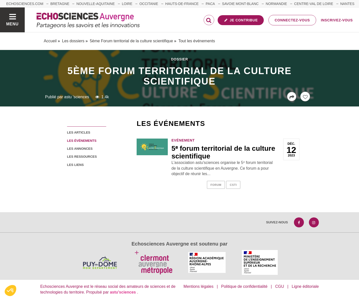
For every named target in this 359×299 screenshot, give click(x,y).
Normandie (276, 4)
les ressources (82, 156)
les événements (81, 141)
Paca (210, 4)
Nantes (347, 4)
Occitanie (148, 4)
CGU (279, 286)
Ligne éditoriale (305, 286)
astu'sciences (123, 292)
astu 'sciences (76, 97)
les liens (75, 165)
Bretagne (59, 4)
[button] (10, 291)
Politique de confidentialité (244, 286)
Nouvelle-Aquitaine (95, 4)
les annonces (79, 148)
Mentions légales (198, 286)
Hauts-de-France (182, 4)
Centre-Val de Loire (313, 4)
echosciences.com (24, 4)
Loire (127, 4)
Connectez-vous (292, 20)
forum (215, 184)
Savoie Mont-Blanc (240, 4)
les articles (78, 132)
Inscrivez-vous (337, 20)
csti (233, 184)
